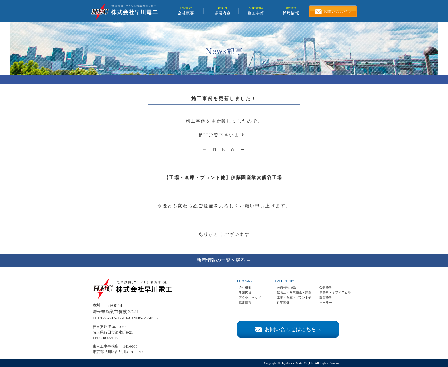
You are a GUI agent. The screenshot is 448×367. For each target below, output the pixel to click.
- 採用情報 (244, 302)
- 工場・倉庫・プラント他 (293, 297)
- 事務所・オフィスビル (334, 292)
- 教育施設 (325, 297)
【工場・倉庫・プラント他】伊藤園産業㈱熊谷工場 (223, 177)
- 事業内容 (244, 292)
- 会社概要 (244, 287)
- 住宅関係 (282, 302)
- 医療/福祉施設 (285, 287)
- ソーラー (325, 302)
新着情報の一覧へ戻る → (224, 260)
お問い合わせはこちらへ (288, 329)
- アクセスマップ (249, 297)
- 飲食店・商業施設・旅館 (293, 292)
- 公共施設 (325, 287)
